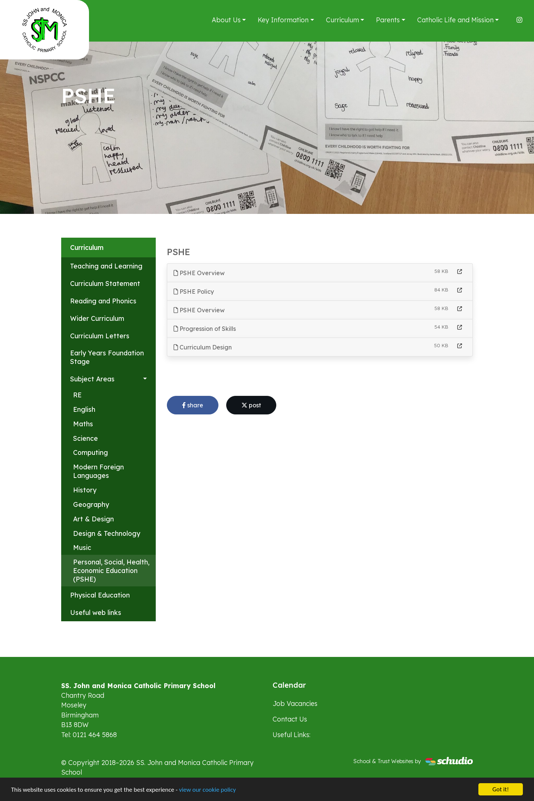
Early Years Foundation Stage (107, 357)
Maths (83, 424)
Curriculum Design (203, 347)
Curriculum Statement (105, 283)
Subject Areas (92, 379)
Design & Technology (106, 533)
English (84, 409)
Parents (388, 20)
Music (82, 547)
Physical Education (100, 595)
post (251, 405)
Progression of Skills (205, 328)
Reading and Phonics (103, 301)
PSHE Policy (194, 291)
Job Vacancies (295, 703)
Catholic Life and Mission (455, 20)
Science (85, 438)
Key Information (283, 20)
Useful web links (95, 612)
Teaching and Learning (106, 266)
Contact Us (290, 719)
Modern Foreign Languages (98, 471)
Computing (90, 452)
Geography (91, 504)
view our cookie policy (207, 790)
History (84, 490)
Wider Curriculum (97, 318)
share (192, 405)
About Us (226, 20)
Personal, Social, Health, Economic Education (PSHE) (111, 570)
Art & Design (93, 519)
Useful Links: (291, 734)
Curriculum (342, 20)
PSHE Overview (199, 273)
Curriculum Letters (99, 336)
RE (77, 395)
